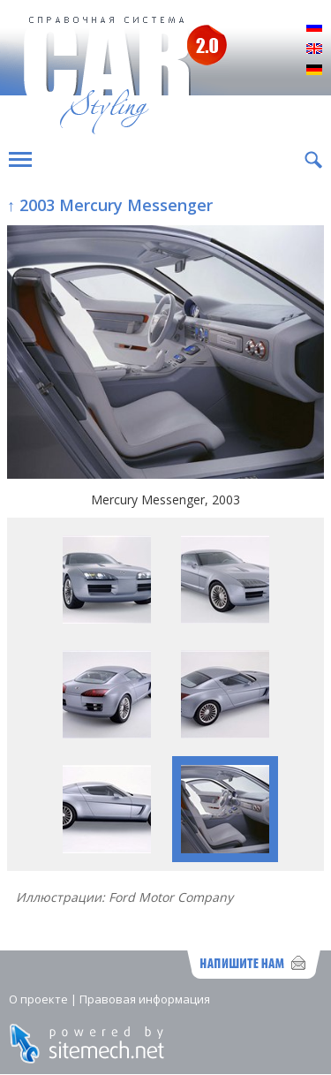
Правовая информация (144, 999)
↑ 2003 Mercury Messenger (110, 205)
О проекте (38, 999)
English (314, 49)
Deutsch (314, 71)
